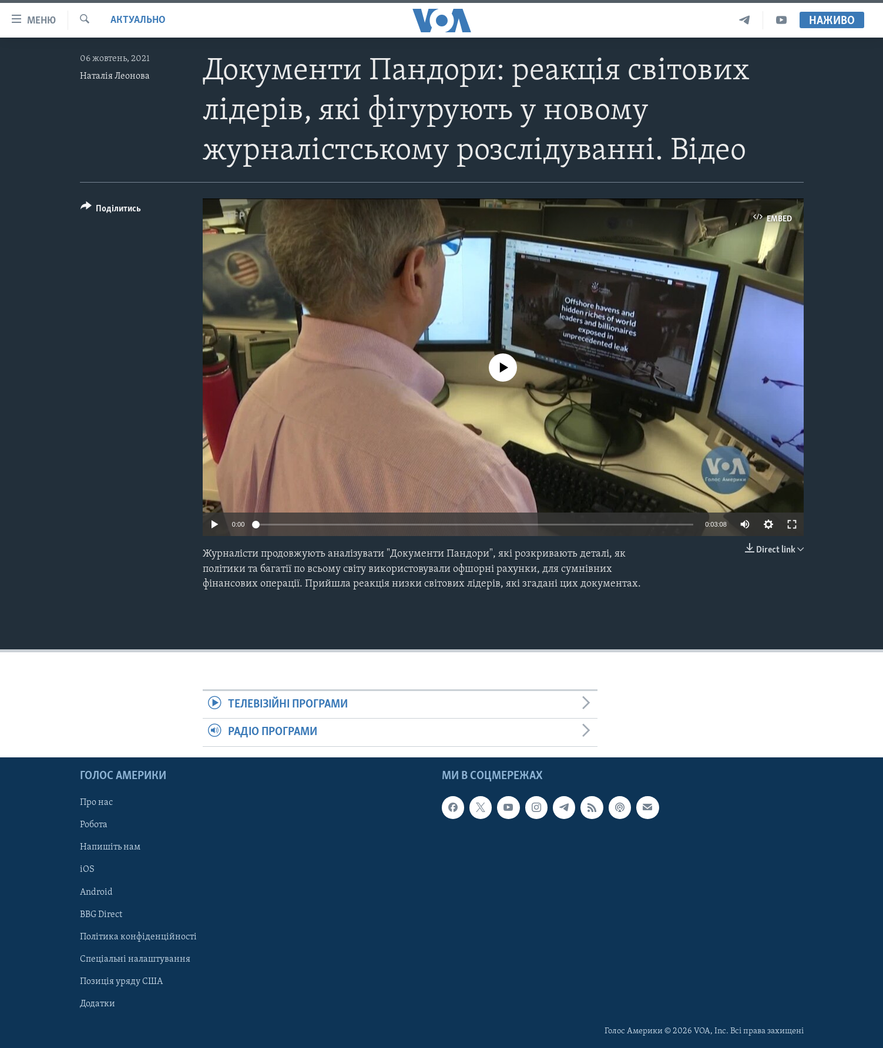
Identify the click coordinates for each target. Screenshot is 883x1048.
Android (96, 892)
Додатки (97, 1003)
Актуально (138, 20)
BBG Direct (101, 914)
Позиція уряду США (121, 981)
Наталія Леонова (115, 76)
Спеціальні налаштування (135, 958)
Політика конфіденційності (138, 936)
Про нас (96, 802)
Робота (94, 825)
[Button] (111, 210)
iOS (87, 869)
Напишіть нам (110, 847)
